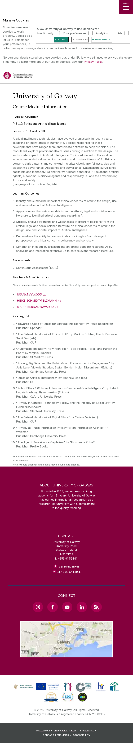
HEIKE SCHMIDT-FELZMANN (37, 300)
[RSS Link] (96, 607)
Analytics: (102, 33)
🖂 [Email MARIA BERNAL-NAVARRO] (56, 307)
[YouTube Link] (67, 607)
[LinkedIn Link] (82, 607)
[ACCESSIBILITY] (81, 735)
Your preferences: (75, 33)
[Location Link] (66, 654)
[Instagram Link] (38, 607)
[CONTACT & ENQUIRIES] (57, 735)
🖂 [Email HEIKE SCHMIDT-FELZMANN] (59, 300)
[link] (36, 687)
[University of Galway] (18, 76)
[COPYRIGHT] (88, 730)
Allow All (62, 40)
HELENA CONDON (29, 294)
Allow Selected (103, 40)
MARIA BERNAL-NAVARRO (35, 307)
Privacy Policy (93, 61)
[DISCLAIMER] (44, 730)
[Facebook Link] (52, 607)
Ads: (120, 33)
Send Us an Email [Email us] (69, 571)
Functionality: (45, 33)
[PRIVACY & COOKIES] (67, 730)
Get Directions (69, 566)
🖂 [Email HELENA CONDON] (44, 294)
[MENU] (126, 7)
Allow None (82, 40)
